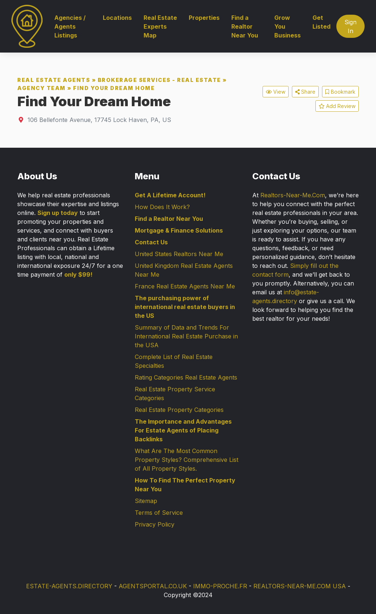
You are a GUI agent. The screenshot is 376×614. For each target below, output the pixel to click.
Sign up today (57, 212)
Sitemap (146, 501)
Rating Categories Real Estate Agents (186, 377)
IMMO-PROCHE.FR (220, 586)
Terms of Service (159, 512)
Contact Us (151, 242)
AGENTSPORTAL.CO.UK (153, 586)
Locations (117, 17)
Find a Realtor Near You (244, 26)
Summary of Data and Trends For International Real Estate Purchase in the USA (186, 336)
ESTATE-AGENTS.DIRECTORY (69, 586)
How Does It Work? (162, 207)
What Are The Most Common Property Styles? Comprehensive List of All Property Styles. (186, 459)
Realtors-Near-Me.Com (292, 195)
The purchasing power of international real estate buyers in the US (185, 306)
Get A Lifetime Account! (170, 195)
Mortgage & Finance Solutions (179, 230)
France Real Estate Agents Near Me (185, 286)
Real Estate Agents (53, 80)
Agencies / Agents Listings (70, 26)
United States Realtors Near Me (179, 254)
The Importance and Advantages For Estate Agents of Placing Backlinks (183, 430)
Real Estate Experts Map (160, 26)
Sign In (350, 26)
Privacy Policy (154, 524)
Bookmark (340, 92)
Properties (204, 17)
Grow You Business (287, 26)
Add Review (337, 106)
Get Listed (321, 22)
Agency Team (41, 88)
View (275, 92)
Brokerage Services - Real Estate (159, 80)
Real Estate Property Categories (179, 409)
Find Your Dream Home (114, 88)
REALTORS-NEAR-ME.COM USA (299, 586)
